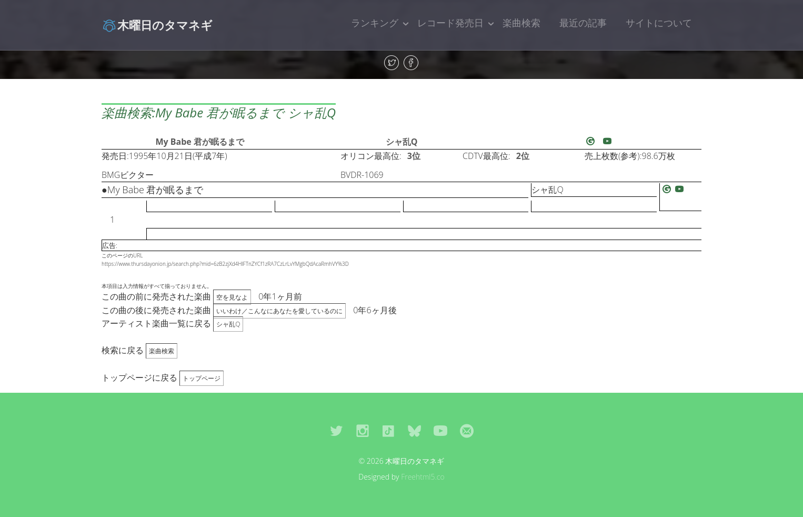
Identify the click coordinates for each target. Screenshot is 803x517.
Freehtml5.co (423, 477)
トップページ (201, 378)
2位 (522, 156)
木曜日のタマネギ (157, 25)
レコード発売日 (450, 22)
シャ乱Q (402, 141)
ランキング (374, 22)
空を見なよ (232, 297)
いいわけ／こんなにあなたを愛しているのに (279, 310)
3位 (413, 156)
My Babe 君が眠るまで (199, 141)
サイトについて (659, 22)
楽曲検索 (521, 22)
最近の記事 (583, 22)
